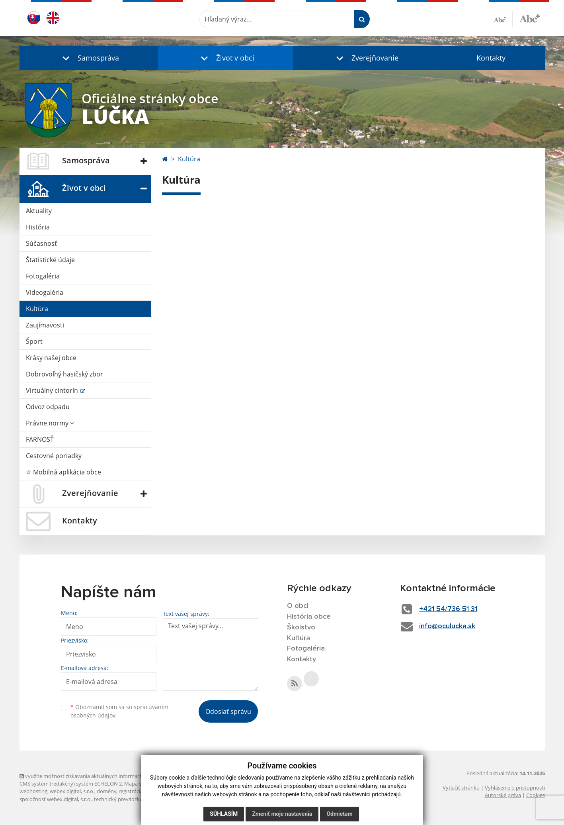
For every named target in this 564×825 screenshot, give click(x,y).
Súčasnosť (41, 243)
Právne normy (50, 423)
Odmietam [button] (339, 814)
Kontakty (490, 58)
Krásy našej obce (51, 357)
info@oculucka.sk (447, 626)
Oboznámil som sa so (119, 711)
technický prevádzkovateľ (124, 799)
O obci (297, 605)
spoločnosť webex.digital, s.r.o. (56, 799)
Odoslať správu (228, 711)
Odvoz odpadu (48, 406)
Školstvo (301, 627)
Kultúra (37, 308)
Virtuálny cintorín (53, 390)
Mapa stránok (140, 783)
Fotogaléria (43, 276)
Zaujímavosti (45, 325)
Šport (34, 341)
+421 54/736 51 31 (448, 609)
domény (106, 791)
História (38, 227)
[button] (89, 58)
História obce (309, 616)
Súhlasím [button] (224, 814)
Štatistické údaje (50, 259)
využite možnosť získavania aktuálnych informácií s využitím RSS (98, 776)
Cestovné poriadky (54, 455)
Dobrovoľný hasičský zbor (64, 374)
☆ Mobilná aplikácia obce (63, 472)
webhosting (33, 791)
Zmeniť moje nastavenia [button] (282, 814)
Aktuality (39, 210)
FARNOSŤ (40, 439)
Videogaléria (44, 292)
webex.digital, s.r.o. (72, 791)
